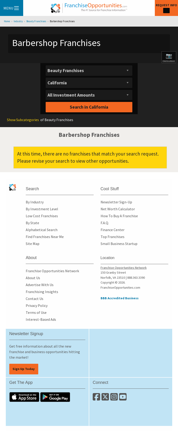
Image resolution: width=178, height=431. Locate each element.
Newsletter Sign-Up (116, 202)
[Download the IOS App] (24, 396)
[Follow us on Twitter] (106, 398)
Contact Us (34, 298)
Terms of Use (36, 312)
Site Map (32, 243)
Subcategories (23, 119)
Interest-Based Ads (41, 319)
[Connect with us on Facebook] (97, 398)
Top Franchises (112, 236)
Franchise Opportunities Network (52, 271)
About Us (33, 277)
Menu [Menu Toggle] (11, 8)
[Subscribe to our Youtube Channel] (123, 398)
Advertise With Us (40, 284)
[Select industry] (89, 70)
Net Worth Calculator (118, 209)
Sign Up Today (24, 369)
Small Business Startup (119, 243)
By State (32, 222)
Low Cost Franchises (42, 216)
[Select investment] (89, 95)
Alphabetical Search (41, 229)
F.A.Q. (105, 222)
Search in (89, 107)
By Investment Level (42, 209)
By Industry (35, 202)
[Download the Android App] (55, 396)
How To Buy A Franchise (119, 216)
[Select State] (89, 83)
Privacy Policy (37, 305)
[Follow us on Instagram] (114, 398)
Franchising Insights (42, 291)
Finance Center (112, 229)
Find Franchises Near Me (45, 236)
